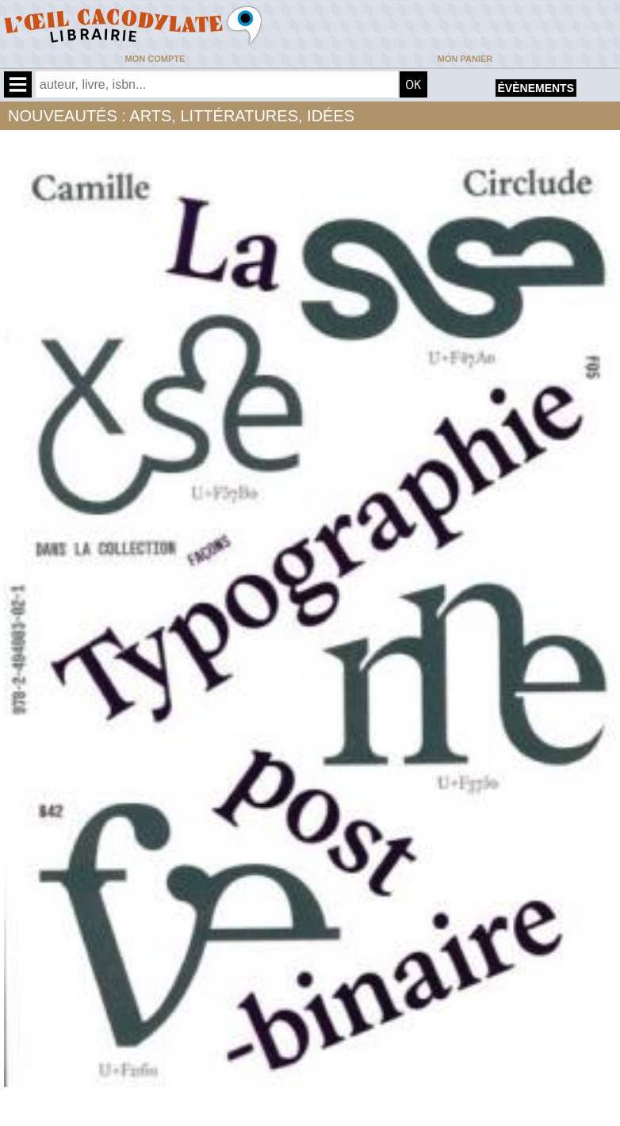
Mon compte (155, 58)
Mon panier (465, 58)
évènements (536, 88)
